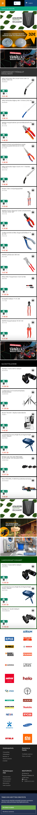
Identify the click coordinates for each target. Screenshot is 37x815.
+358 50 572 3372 (28, 781)
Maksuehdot (6, 783)
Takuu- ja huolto (26, 756)
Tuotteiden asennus (27, 754)
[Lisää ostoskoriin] (33, 80)
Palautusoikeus (7, 779)
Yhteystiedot (6, 754)
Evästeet (5, 761)
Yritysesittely (6, 752)
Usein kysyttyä (6, 785)
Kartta (24, 780)
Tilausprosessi (6, 776)
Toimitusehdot (6, 781)
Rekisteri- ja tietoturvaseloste (7, 757)
